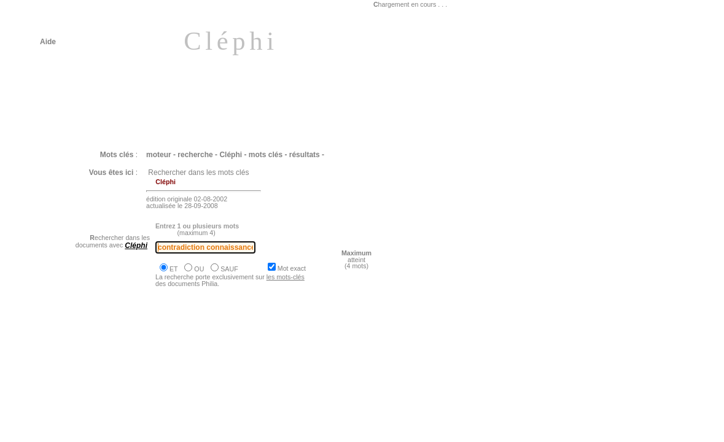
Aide (48, 41)
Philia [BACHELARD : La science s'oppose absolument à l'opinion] (169, 361)
